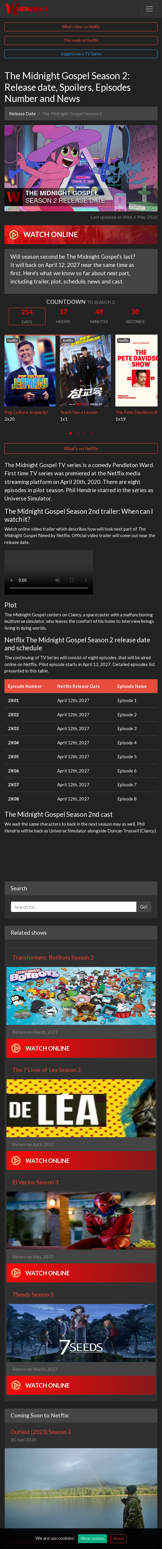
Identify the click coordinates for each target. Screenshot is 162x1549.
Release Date (22, 113)
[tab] (70, 433)
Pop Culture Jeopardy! (26, 412)
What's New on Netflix (81, 26)
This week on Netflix (81, 40)
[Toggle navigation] (149, 8)
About (118, 1538)
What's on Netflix (81, 448)
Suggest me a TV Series (81, 53)
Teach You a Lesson (79, 412)
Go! (144, 906)
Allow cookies (92, 1538)
